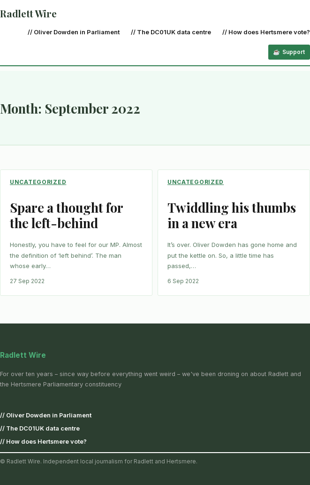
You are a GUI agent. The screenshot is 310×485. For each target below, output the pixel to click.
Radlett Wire (28, 13)
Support (293, 51)
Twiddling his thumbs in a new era (231, 215)
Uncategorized (38, 181)
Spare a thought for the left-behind (66, 215)
